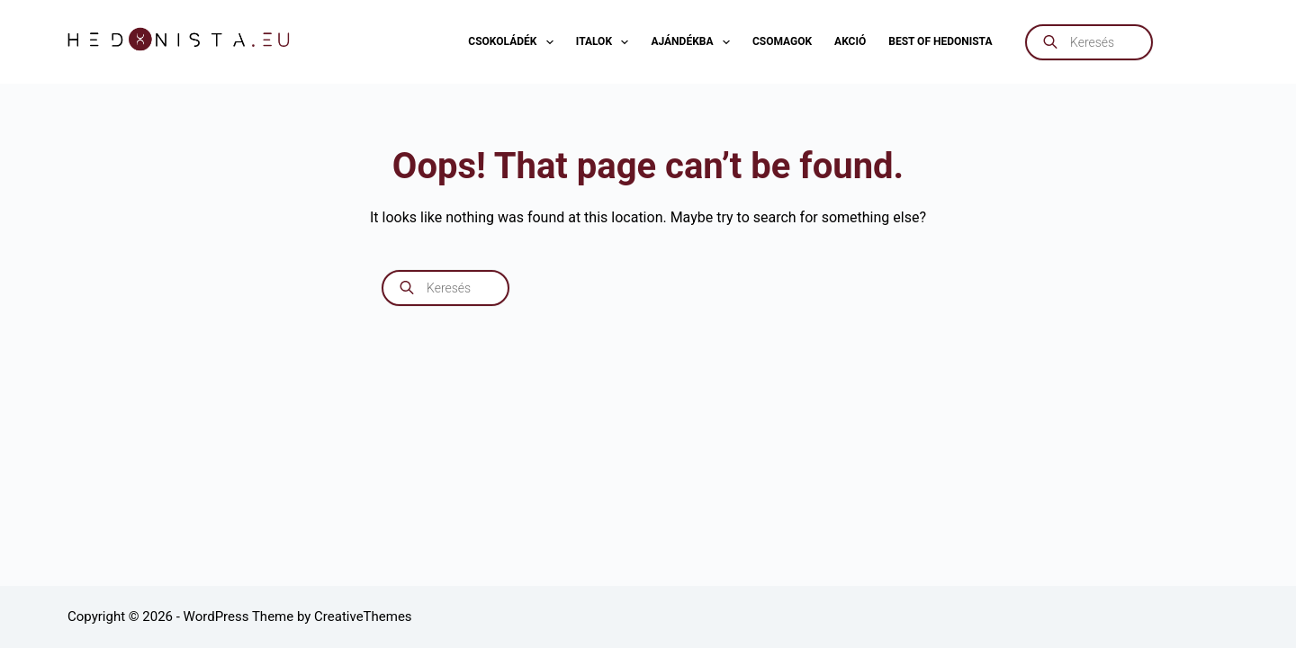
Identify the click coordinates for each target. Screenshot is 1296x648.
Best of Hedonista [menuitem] (940, 41)
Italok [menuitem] (606, 42)
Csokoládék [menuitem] (514, 42)
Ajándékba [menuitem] (693, 42)
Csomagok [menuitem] (782, 41)
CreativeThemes (363, 616)
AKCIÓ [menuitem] (850, 41)
